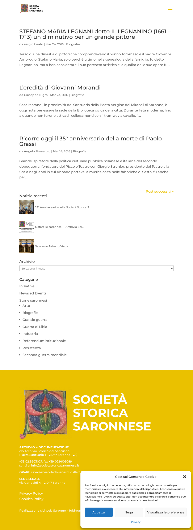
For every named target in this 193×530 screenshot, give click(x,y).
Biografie (73, 44)
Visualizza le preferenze (165, 512)
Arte (26, 306)
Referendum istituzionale (44, 341)
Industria (30, 334)
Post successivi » (160, 191)
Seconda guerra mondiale (44, 355)
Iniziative (26, 286)
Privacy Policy (31, 493)
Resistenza (31, 348)
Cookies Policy (31, 499)
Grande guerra (34, 320)
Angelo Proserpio (37, 151)
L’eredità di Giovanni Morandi (60, 87)
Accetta (98, 512)
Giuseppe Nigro (36, 95)
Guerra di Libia (34, 327)
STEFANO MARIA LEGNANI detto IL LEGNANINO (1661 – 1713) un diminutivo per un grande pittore (95, 34)
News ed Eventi (32, 293)
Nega (129, 512)
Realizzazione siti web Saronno (42, 510)
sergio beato (33, 44)
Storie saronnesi (33, 300)
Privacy (135, 522)
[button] (184, 477)
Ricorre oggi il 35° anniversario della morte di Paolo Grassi (90, 141)
